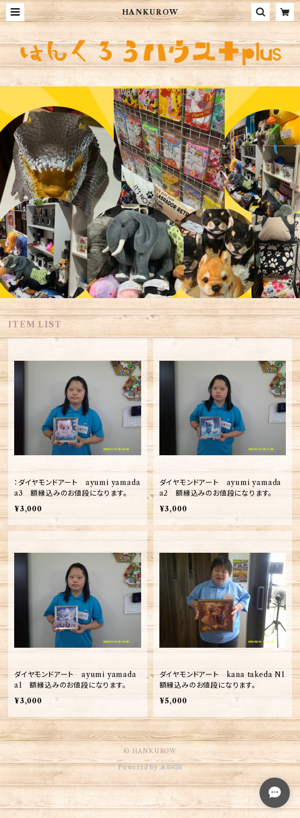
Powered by (150, 767)
